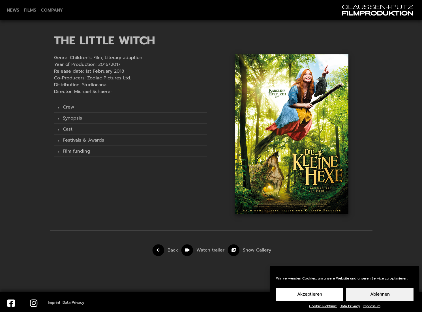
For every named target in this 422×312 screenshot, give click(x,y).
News (13, 10)
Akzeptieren (309, 297)
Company (52, 10)
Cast (66, 129)
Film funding (75, 151)
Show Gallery (257, 250)
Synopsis (71, 118)
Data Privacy (350, 308)
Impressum (371, 308)
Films (30, 10)
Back (173, 250)
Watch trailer (211, 250)
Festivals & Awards (82, 140)
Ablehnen (380, 297)
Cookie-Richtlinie (323, 308)
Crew (67, 107)
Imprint (54, 302)
